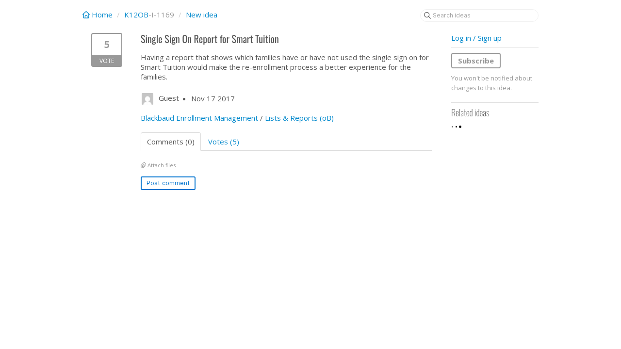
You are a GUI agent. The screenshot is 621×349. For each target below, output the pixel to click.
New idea (201, 14)
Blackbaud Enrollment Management (199, 118)
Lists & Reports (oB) (299, 118)
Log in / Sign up (476, 38)
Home (98, 14)
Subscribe (476, 60)
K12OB (136, 14)
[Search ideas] (479, 15)
